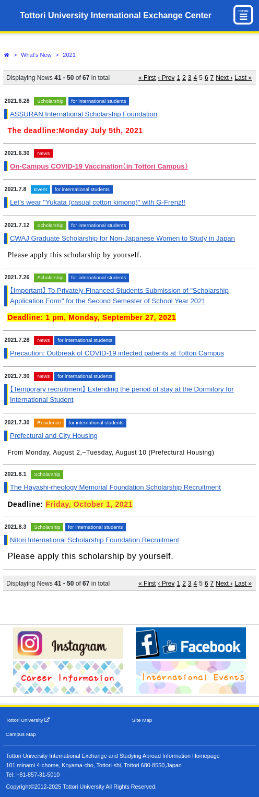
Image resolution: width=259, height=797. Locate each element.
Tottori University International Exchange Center (115, 15)
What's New (36, 55)
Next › (224, 77)
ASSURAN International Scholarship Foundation (83, 114)
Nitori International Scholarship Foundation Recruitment (94, 540)
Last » (243, 77)
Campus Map (21, 734)
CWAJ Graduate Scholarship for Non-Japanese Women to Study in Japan (122, 238)
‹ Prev (166, 77)
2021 (69, 55)
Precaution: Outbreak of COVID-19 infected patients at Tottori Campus (117, 353)
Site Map (142, 720)
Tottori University (28, 720)
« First (147, 77)
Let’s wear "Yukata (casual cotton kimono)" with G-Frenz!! (97, 202)
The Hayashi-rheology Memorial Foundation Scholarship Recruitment (115, 487)
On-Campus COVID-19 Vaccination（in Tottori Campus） (99, 166)
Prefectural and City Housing (54, 435)
